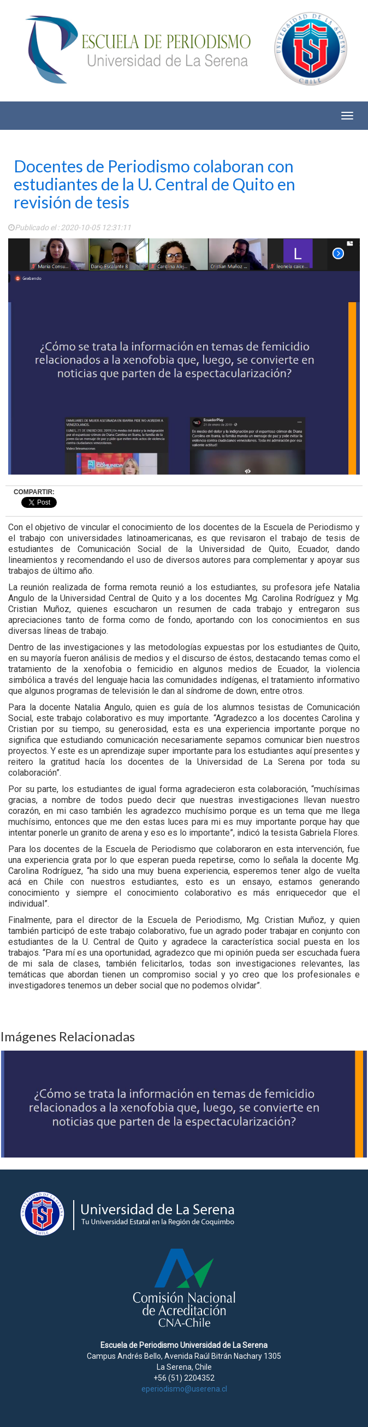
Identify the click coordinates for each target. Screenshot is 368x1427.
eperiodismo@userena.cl (184, 1388)
